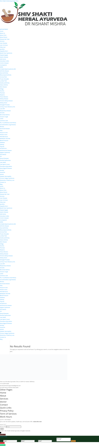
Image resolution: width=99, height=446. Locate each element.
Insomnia (2, 172)
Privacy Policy (6, 410)
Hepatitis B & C (4, 51)
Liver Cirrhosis (4, 45)
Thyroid (2, 146)
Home (1, 31)
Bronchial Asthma (5, 114)
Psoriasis (2, 93)
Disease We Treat (4, 39)
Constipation (3, 65)
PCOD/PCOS (3, 148)
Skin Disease (3, 87)
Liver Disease (3, 43)
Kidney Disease (4, 99)
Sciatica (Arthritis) (4, 83)
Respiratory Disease (5, 110)
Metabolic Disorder (5, 138)
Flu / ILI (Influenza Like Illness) (8, 122)
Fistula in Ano (3, 134)
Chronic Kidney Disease (6, 101)
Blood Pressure (4, 140)
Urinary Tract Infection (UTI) (7, 107)
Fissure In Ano (4, 132)
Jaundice (2, 49)
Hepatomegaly (4, 55)
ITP (1, 156)
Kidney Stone (3, 103)
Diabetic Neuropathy (5, 176)
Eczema (2, 91)
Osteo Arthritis (4, 85)
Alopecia (2, 95)
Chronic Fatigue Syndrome (7, 178)
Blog (1, 184)
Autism (2, 174)
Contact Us (3, 182)
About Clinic (3, 35)
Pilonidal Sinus (4, 136)
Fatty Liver (3, 47)
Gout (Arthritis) (4, 73)
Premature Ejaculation (6, 166)
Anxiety (2, 170)
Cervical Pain (3, 77)
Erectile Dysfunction (5, 160)
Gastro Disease (4, 57)
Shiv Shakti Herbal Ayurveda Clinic (9, 1)
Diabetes (2, 142)
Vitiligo (2, 89)
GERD (1, 67)
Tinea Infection (4, 97)
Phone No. (3, 427)
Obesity (2, 144)
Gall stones (3, 59)
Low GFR (2, 108)
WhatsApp (2, 445)
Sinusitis (2, 112)
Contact (4, 404)
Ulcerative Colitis (4, 61)
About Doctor (3, 37)
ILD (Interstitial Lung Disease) (8, 124)
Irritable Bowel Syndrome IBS (8, 69)
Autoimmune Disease (6, 150)
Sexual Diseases (4, 158)
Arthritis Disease (4, 71)
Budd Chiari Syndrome (6, 53)
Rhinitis (2, 126)
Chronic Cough (4, 116)
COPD (1, 118)
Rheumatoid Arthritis (5, 75)
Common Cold (4, 120)
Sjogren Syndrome (5, 152)
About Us (2, 33)
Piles (1, 130)
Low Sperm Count (5, 164)
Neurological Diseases (6, 168)
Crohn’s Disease (4, 63)
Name (2, 425)
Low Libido (3, 162)
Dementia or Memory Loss (7, 180)
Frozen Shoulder (4, 79)
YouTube (2, 443)
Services (2, 41)
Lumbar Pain (3, 81)
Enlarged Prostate (5, 105)
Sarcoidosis (3, 154)
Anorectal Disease (5, 128)
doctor (3, 401)
